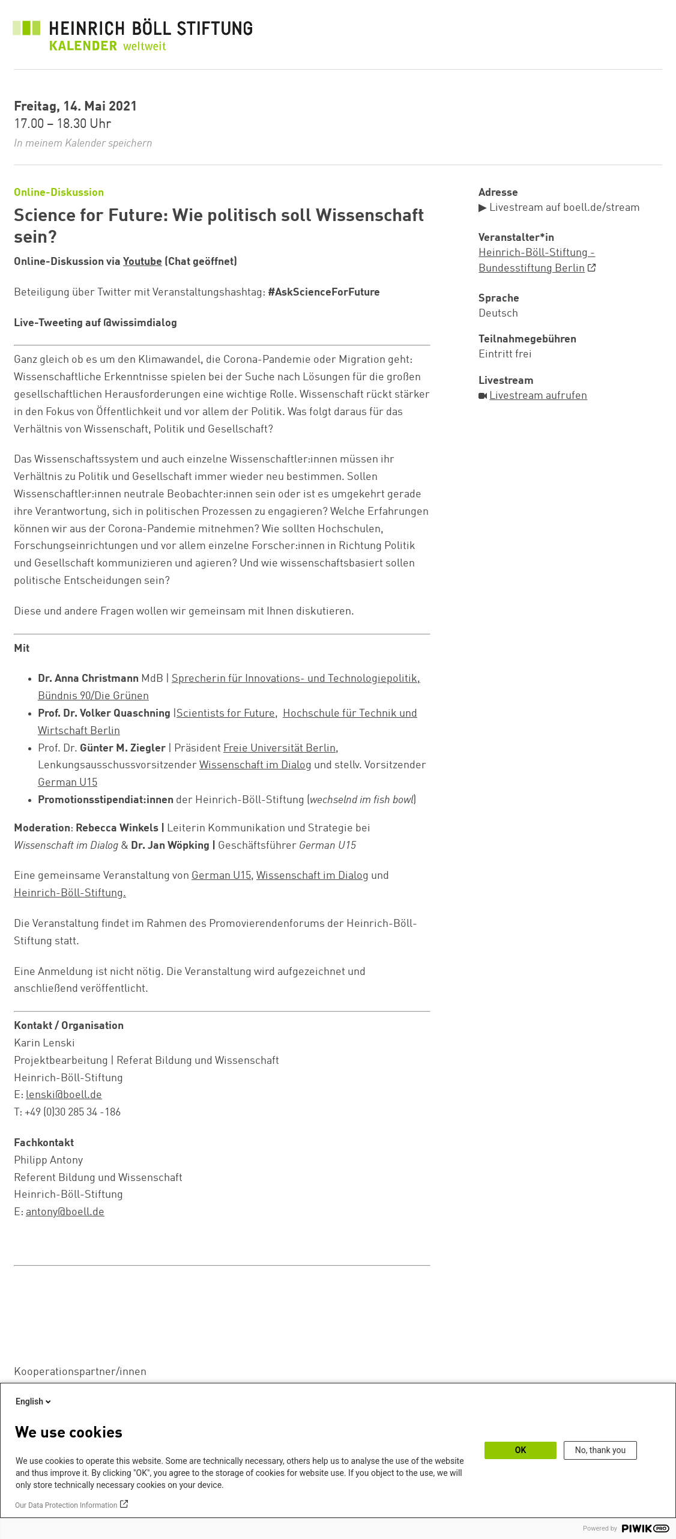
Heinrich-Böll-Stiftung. (70, 893)
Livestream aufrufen (538, 395)
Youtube (142, 261)
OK (521, 1450)
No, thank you (600, 1450)
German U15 (67, 782)
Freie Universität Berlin (279, 748)
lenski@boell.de (64, 1095)
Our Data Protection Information (66, 1505)
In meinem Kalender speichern (83, 143)
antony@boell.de (65, 1212)
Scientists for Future (226, 713)
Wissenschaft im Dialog (255, 765)
